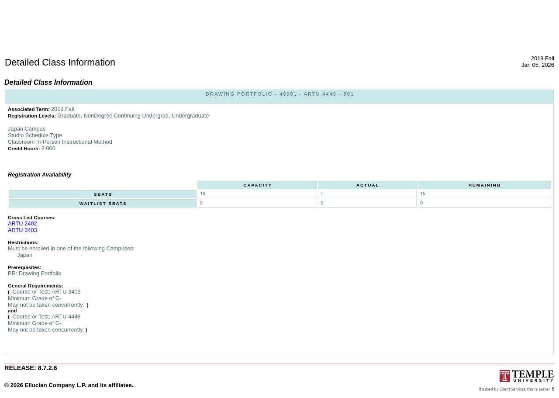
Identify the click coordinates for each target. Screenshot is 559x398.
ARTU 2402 (22, 223)
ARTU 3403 (22, 230)
